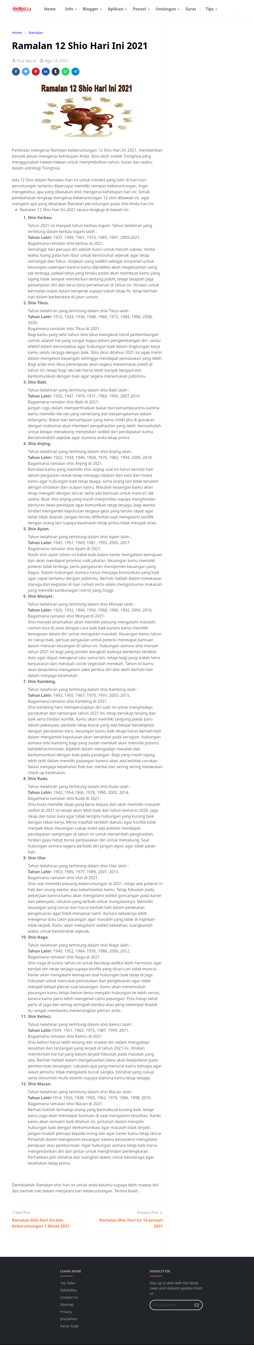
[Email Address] (170, 1305)
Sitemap (67, 1304)
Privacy (66, 1311)
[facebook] (221, 9)
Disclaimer (68, 1319)
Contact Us (69, 1297)
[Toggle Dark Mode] (235, 9)
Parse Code (69, 1326)
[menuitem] (50, 9)
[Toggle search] (239, 8)
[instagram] (224, 9)
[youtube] (229, 9)
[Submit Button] (196, 1305)
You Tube (67, 1283)
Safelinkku (68, 1290)
